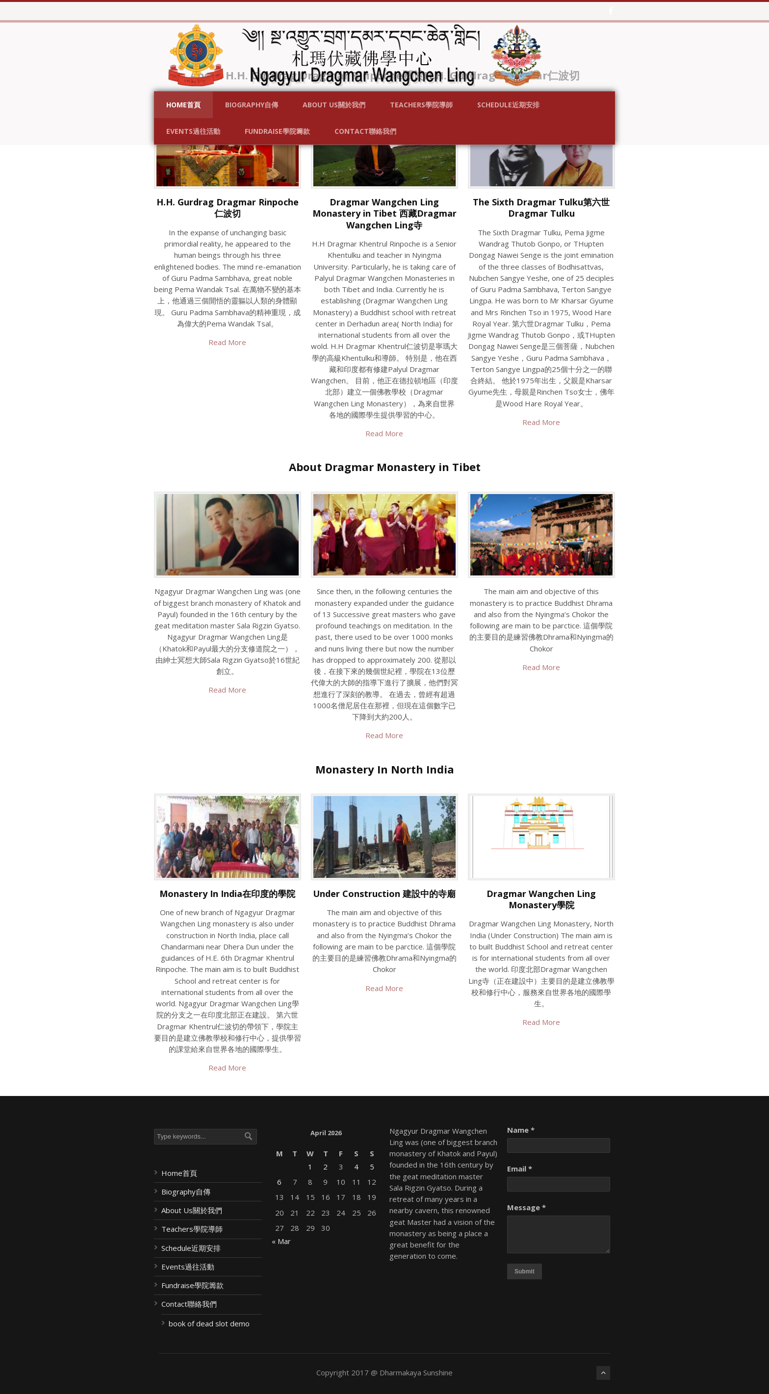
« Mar (281, 1241)
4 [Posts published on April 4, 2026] (356, 1166)
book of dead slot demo (209, 1323)
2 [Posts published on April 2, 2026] (325, 1166)
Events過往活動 (193, 131)
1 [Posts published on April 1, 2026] (310, 1166)
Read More (227, 342)
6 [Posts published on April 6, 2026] (279, 1182)
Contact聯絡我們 (365, 131)
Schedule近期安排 (508, 104)
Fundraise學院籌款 (277, 131)
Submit (524, 1271)
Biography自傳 (251, 104)
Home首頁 (183, 104)
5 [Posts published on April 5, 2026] (372, 1166)
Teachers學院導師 (421, 104)
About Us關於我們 (334, 104)
